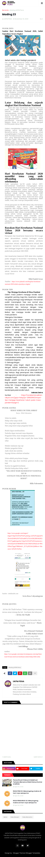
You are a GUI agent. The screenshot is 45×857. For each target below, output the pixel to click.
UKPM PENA (18, 681)
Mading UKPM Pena (17, 10)
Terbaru (7, 775)
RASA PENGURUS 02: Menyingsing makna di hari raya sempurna (25, 802)
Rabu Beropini (15, 817)
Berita (5, 817)
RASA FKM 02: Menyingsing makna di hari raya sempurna (27, 792)
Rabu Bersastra (27, 817)
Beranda (5, 10)
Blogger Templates (33, 853)
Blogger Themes (19, 853)
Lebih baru (7, 757)
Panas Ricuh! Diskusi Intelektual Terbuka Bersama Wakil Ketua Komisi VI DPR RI (27, 782)
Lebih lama (38, 757)
